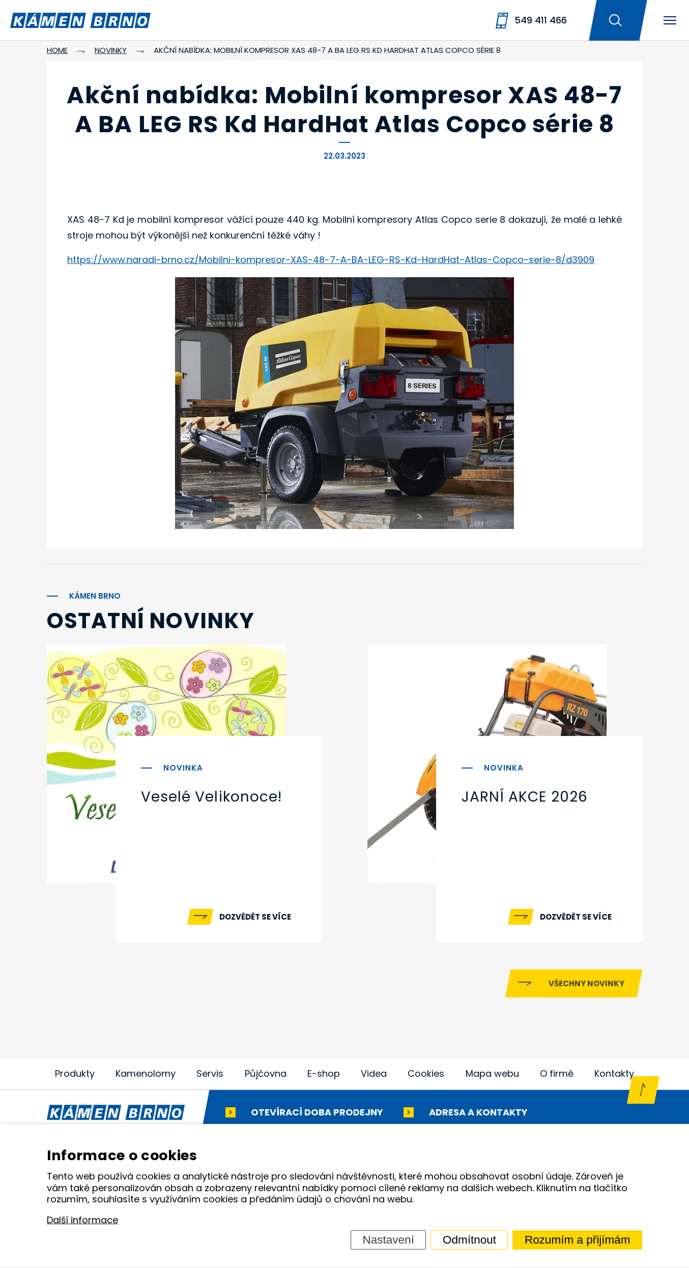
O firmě (556, 1074)
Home (57, 50)
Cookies (426, 1074)
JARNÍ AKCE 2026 (525, 797)
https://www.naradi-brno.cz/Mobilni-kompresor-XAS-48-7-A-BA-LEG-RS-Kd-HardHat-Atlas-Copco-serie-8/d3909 (330, 259)
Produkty (75, 1074)
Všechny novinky (586, 984)
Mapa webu (492, 1074)
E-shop (323, 1074)
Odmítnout (469, 1239)
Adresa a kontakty (478, 1112)
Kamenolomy (146, 1074)
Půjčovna (265, 1074)
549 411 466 (540, 20)
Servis (209, 1074)
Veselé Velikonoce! (211, 797)
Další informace (82, 1220)
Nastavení (388, 1239)
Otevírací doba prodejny (317, 1112)
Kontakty (614, 1074)
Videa (374, 1074)
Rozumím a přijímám (577, 1239)
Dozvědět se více (255, 916)
